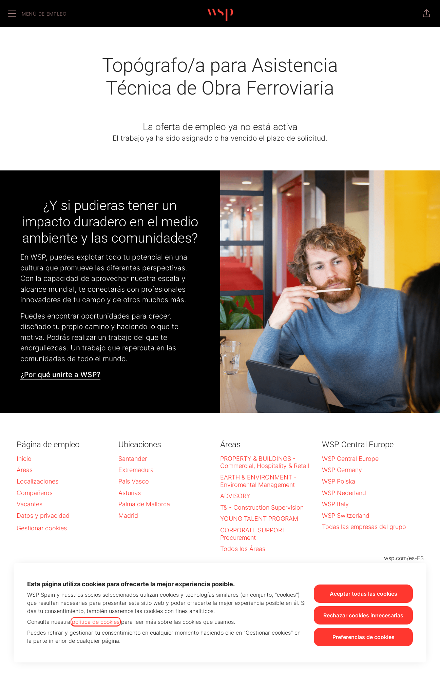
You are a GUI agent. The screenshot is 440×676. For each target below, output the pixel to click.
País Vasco (133, 481)
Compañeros (35, 492)
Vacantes (29, 504)
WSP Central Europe (350, 458)
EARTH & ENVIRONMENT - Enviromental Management (258, 481)
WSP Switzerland (345, 515)
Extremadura (136, 469)
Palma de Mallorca (144, 504)
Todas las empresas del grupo (364, 526)
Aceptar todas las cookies (363, 593)
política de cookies (95, 621)
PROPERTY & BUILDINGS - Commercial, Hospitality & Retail (264, 462)
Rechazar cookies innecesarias (363, 615)
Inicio (24, 458)
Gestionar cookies (42, 528)
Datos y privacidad (43, 515)
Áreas (25, 469)
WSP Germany (342, 469)
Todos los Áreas (242, 548)
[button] (426, 13)
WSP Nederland (344, 492)
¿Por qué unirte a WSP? (60, 374)
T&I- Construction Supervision (262, 507)
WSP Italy (335, 504)
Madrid (128, 515)
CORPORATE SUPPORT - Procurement (255, 534)
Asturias (129, 492)
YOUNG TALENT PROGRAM (259, 518)
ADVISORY (235, 495)
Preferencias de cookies (363, 637)
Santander (132, 458)
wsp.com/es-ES (404, 558)
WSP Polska (338, 481)
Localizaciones (37, 481)
